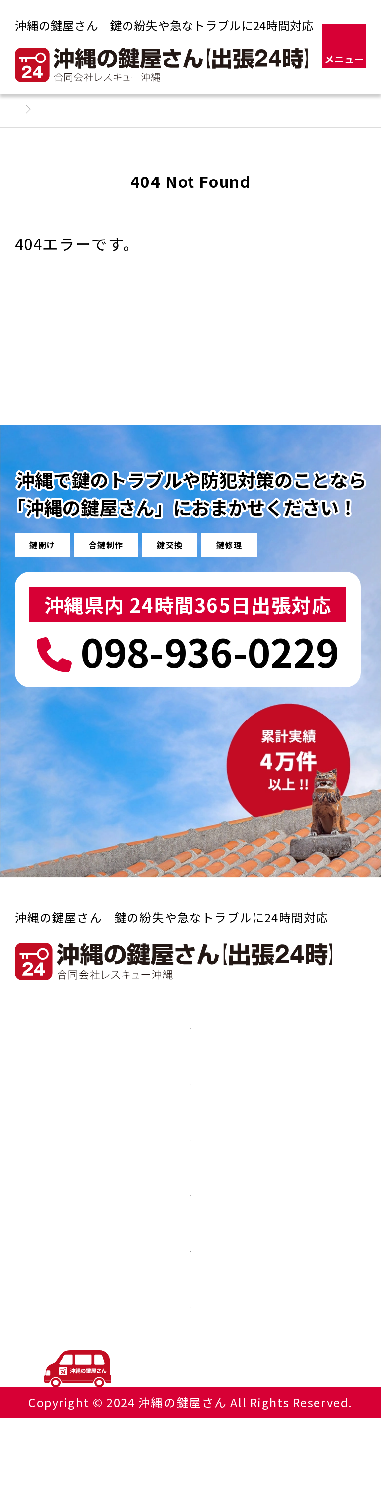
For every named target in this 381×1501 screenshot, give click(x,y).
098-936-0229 (188, 652)
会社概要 (190, 1310)
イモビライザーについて (190, 1253)
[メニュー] (344, 46)
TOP (349, 1362)
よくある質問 (190, 1195)
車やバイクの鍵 (190, 1023)
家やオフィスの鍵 (190, 1080)
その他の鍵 (190, 1138)
